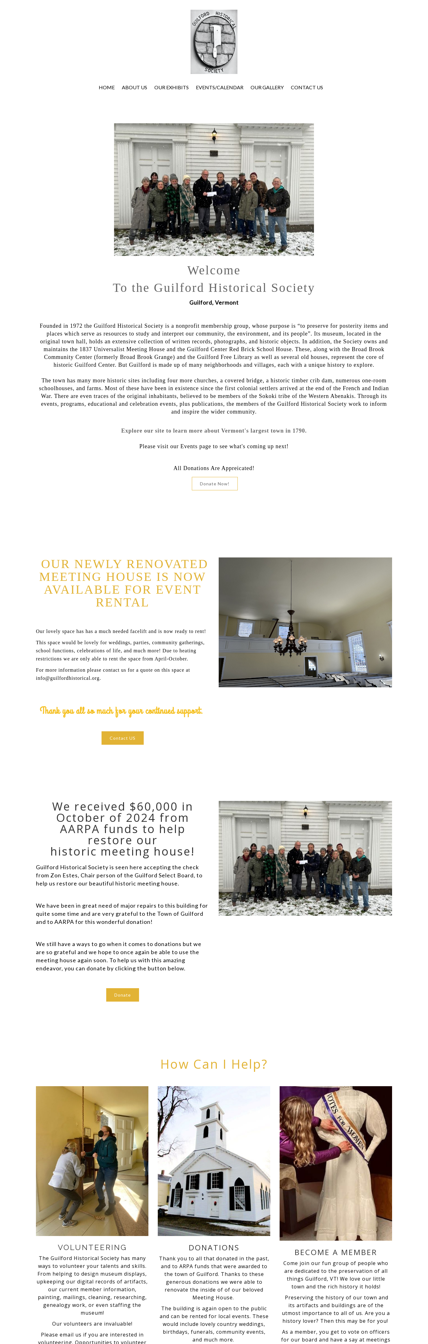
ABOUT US (134, 87)
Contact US (123, 738)
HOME (107, 87)
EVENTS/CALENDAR (219, 87)
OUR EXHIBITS (171, 87)
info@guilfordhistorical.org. (68, 678)
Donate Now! (215, 483)
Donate (122, 995)
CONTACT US (307, 87)
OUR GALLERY (267, 87)
